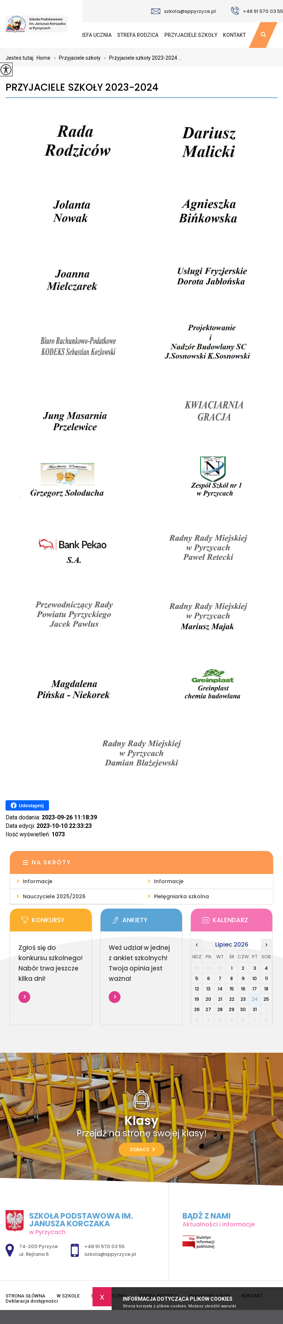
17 (254, 989)
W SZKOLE (68, 1295)
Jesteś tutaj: (21, 57)
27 (208, 1009)
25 (266, 999)
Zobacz (142, 1149)
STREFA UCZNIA (93, 35)
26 (197, 1009)
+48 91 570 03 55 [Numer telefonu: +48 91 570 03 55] (104, 1246)
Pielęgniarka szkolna (181, 896)
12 (197, 989)
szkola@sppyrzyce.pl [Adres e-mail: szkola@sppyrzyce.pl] (110, 1254)
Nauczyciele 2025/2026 (54, 896)
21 (220, 999)
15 (232, 989)
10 (254, 978)
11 (266, 978)
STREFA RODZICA (137, 35)
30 (243, 1009)
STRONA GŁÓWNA (25, 1295)
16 (243, 989)
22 (231, 999)
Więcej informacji (24, 997)
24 (255, 999)
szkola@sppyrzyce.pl (183, 11)
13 (208, 989)
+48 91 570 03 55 (257, 11)
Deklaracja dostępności (32, 1301)
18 (266, 989)
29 (231, 1009)
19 (197, 999)
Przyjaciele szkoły (190, 35)
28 (220, 1009)
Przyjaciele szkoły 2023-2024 (82, 87)
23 (243, 999)
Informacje (37, 881)
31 (255, 1009)
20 (208, 999)
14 (220, 989)
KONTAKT (234, 35)
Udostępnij (27, 805)
